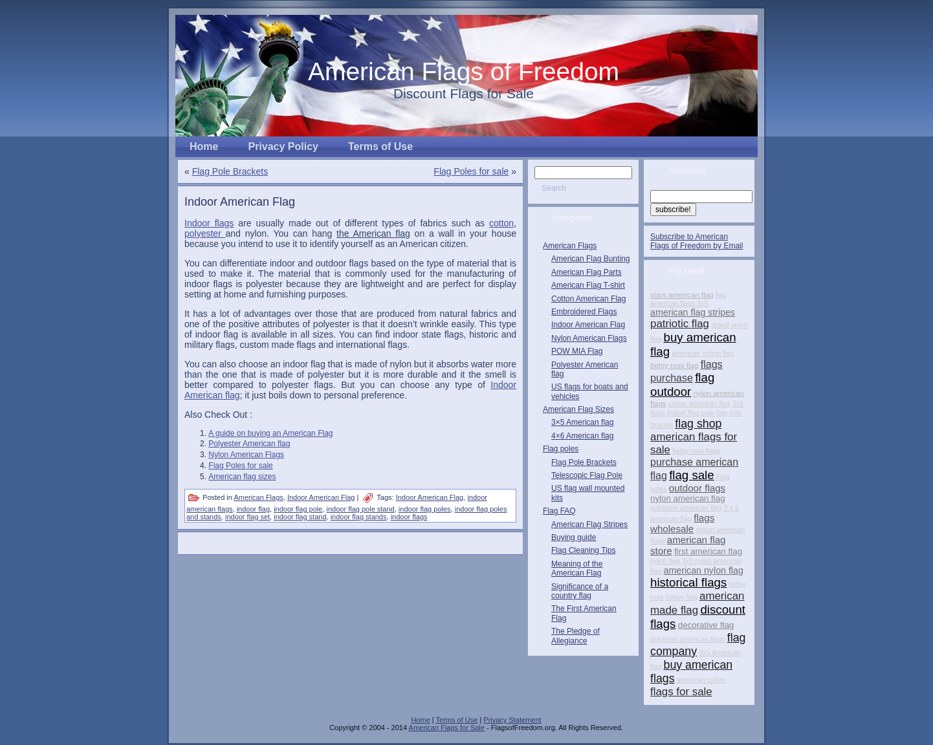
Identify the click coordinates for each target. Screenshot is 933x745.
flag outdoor (682, 384)
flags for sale (681, 692)
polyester (205, 233)
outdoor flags (697, 487)
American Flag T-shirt (588, 285)
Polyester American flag (249, 443)
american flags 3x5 (679, 303)
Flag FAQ (559, 510)
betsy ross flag (674, 365)
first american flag (708, 551)
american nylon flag (703, 570)
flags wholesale (682, 523)
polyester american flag (685, 508)
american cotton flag (703, 353)
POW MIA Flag (576, 351)
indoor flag (253, 509)
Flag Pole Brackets (230, 171)
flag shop (698, 423)
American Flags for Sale (447, 727)
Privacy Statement (512, 720)
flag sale (691, 475)
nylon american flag (687, 498)
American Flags (258, 497)
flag (721, 295)
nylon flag (665, 561)
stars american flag (682, 295)
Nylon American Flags (246, 454)
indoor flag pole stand (361, 509)
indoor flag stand (300, 517)
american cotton (701, 680)
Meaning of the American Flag (576, 568)
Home (420, 720)
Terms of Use (457, 720)
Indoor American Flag (239, 201)
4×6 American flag (582, 435)
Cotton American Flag (588, 298)
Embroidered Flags (584, 311)
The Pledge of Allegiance (575, 636)
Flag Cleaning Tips (583, 550)
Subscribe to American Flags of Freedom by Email (696, 241)
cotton (501, 223)
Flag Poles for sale (471, 171)
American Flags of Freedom (463, 71)
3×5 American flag (582, 422)
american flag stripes (692, 312)
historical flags (688, 582)
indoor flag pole (298, 509)
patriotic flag (679, 324)
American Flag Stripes (589, 524)
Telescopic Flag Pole (586, 475)
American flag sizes (242, 476)
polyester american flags (687, 639)
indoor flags (409, 517)
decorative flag (706, 625)
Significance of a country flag (579, 591)
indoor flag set (247, 517)
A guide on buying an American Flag (270, 433)
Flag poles (560, 448)
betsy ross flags (696, 451)
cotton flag (681, 597)
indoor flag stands (359, 517)
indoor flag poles (425, 509)
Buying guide (573, 537)
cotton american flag (699, 403)
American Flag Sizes (578, 409)
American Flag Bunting (590, 258)
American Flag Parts (586, 272)
